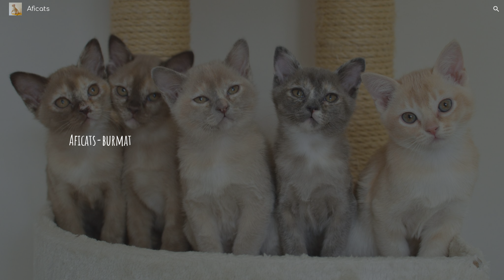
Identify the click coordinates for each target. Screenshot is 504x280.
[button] (496, 9)
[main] (220, 140)
